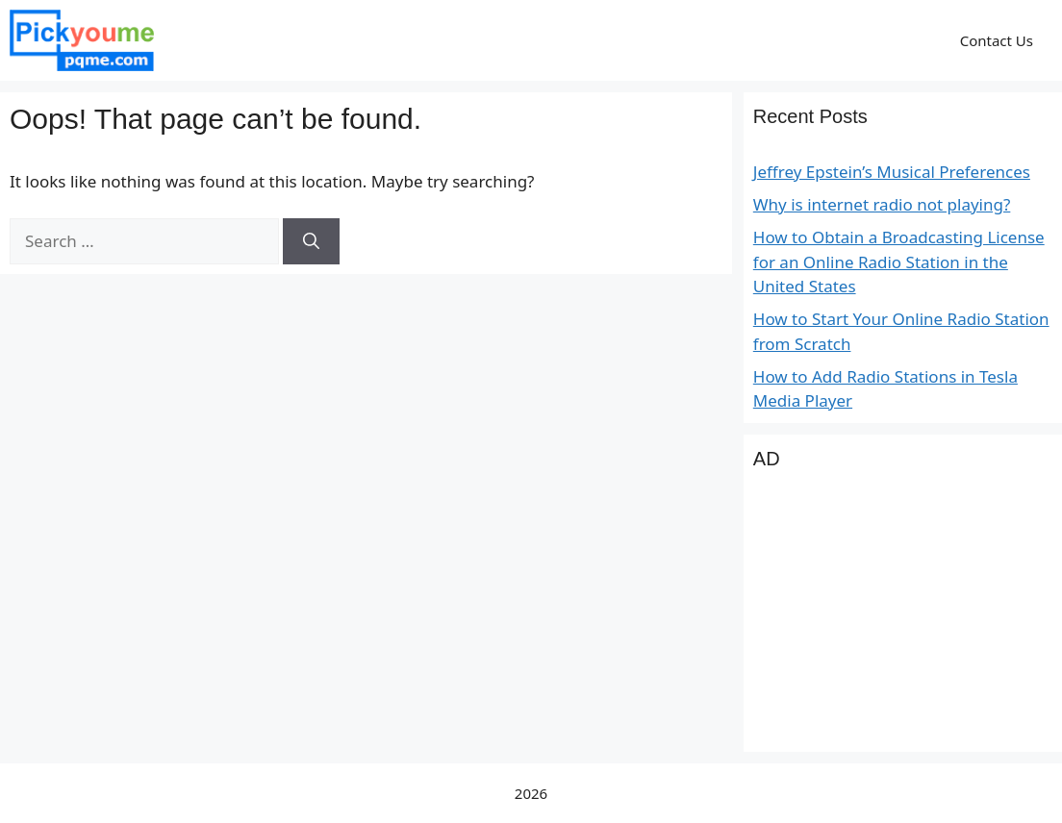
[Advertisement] (902, 622)
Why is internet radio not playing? (882, 204)
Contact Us (996, 40)
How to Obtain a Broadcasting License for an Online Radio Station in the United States (899, 261)
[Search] (311, 241)
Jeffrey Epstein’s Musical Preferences (891, 172)
